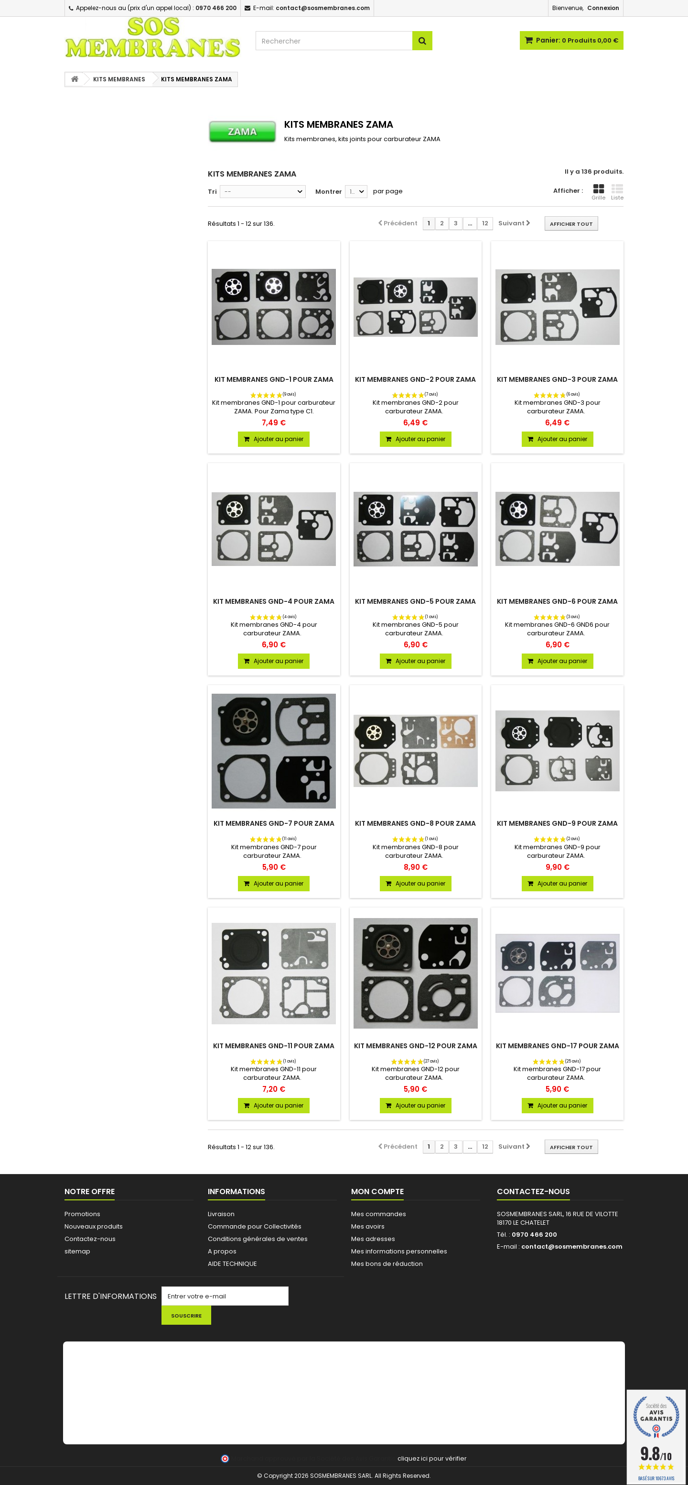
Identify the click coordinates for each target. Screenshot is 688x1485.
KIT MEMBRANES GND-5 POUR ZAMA (415, 601)
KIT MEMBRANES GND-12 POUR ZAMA (415, 1046)
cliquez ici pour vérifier (432, 1458)
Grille (598, 192)
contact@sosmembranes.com (572, 1246)
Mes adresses (373, 1238)
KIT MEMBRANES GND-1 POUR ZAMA (274, 379)
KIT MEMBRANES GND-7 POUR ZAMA (274, 823)
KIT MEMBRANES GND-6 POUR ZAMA (557, 601)
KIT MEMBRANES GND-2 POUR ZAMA (415, 379)
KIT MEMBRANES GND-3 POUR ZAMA (557, 379)
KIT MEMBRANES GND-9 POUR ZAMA (557, 823)
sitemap (77, 1251)
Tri (212, 191)
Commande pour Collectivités (254, 1226)
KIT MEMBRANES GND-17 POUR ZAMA (557, 1046)
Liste (617, 192)
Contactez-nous (90, 1238)
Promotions (82, 1214)
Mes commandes (378, 1214)
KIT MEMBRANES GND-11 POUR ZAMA (273, 1046)
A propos (222, 1251)
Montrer (328, 191)
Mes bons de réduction (387, 1263)
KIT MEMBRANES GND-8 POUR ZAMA (415, 823)
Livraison (221, 1214)
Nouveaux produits (93, 1226)
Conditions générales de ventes (258, 1238)
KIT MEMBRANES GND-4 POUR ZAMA (273, 601)
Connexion (603, 8)
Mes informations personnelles (399, 1251)
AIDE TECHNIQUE (232, 1263)
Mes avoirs (368, 1226)
